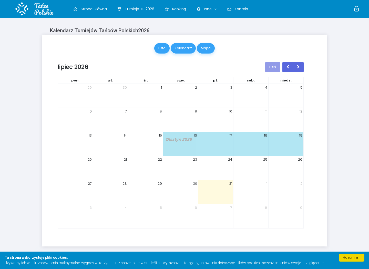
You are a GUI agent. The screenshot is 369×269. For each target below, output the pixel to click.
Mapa (206, 48)
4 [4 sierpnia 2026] (126, 207)
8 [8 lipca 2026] (161, 111)
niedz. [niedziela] (286, 80)
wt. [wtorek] (110, 80)
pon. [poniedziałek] (75, 80)
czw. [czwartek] (181, 80)
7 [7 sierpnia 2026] (231, 207)
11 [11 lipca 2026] (266, 111)
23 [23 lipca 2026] (195, 159)
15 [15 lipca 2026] (160, 135)
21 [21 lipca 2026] (125, 159)
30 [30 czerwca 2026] (125, 87)
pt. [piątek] (215, 80)
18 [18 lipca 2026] (265, 135)
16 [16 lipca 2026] (195, 135)
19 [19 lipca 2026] (300, 135)
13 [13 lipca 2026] (90, 135)
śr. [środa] (146, 80)
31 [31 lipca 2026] (230, 183)
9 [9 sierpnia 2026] (301, 207)
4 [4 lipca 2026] (266, 87)
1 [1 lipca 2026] (161, 87)
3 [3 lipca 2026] (231, 87)
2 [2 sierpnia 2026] (301, 183)
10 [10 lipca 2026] (230, 111)
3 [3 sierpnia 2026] (91, 207)
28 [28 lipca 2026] (124, 183)
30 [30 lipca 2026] (195, 183)
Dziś (272, 67)
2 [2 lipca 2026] (196, 87)
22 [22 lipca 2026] (160, 159)
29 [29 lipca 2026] (160, 183)
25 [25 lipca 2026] (265, 159)
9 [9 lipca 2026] (196, 111)
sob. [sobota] (251, 80)
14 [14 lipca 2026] (125, 135)
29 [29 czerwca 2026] (89, 87)
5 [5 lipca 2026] (301, 87)
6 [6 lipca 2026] (90, 111)
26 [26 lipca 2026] (300, 159)
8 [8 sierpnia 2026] (266, 207)
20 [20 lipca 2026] (90, 159)
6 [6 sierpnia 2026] (196, 207)
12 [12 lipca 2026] (300, 111)
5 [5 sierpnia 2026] (161, 207)
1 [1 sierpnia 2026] (266, 183)
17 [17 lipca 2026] (230, 135)
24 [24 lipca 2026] (230, 159)
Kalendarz (183, 48)
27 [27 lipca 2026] (90, 183)
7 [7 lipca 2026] (126, 111)
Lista (162, 48)
